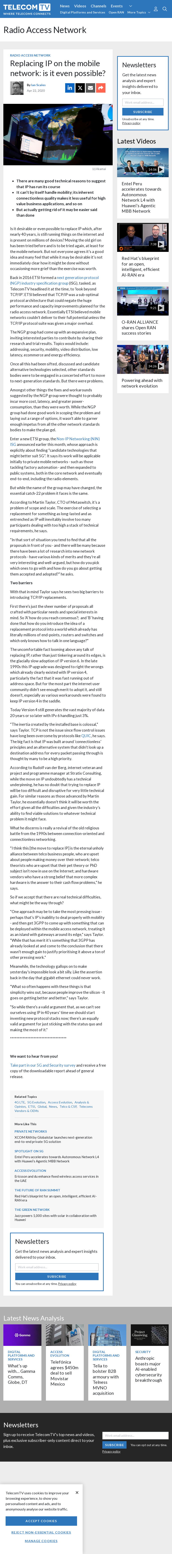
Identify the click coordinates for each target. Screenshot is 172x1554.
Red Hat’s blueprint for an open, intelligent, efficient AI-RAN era (141, 266)
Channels (98, 6)
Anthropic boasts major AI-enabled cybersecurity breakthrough (148, 1369)
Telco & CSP (68, 1106)
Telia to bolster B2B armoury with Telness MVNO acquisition (106, 1379)
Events (117, 6)
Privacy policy (67, 1284)
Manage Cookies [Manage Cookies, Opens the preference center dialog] (41, 1541)
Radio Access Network (30, 55)
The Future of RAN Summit (37, 1190)
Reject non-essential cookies (41, 1532)
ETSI (31, 1106)
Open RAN (116, 12)
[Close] (77, 1492)
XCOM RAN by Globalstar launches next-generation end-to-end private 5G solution (53, 1139)
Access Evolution (60, 1102)
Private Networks (31, 1131)
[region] (41, 1519)
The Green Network (32, 1210)
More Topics (138, 12)
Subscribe (56, 1276)
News (65, 6)
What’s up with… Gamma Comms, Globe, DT (21, 1374)
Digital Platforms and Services (82, 12)
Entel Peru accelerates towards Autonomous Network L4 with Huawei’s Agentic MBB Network (57, 1159)
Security (142, 1352)
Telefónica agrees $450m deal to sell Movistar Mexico (64, 1372)
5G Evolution (36, 1102)
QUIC (86, 735)
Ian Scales (38, 85)
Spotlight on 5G (29, 1151)
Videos (80, 6)
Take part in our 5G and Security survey (42, 1065)
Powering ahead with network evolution (142, 383)
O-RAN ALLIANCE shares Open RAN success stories (140, 327)
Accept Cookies (41, 1521)
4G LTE (20, 1102)
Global (42, 1106)
